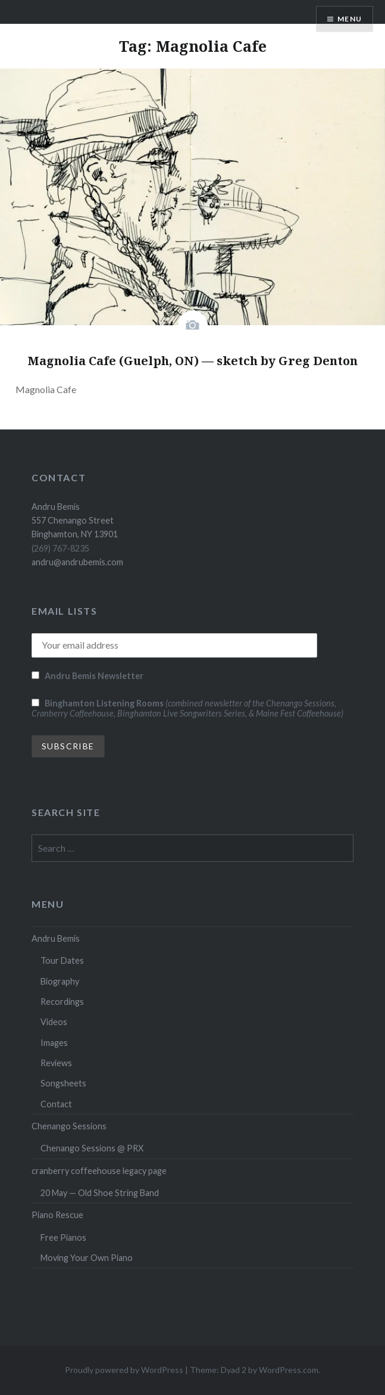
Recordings (62, 1002)
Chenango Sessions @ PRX (91, 1148)
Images (54, 1043)
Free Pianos (63, 1237)
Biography (59, 981)
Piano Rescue (57, 1215)
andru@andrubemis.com (77, 562)
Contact (56, 1104)
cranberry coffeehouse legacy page (99, 1171)
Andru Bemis (56, 938)
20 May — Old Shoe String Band (99, 1193)
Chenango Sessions (69, 1126)
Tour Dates (62, 960)
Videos (53, 1022)
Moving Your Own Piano (86, 1258)
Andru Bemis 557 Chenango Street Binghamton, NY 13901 (75, 521)
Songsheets (63, 1083)
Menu (349, 18)
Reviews (56, 1063)
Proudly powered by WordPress (124, 1370)
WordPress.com (288, 1370)
